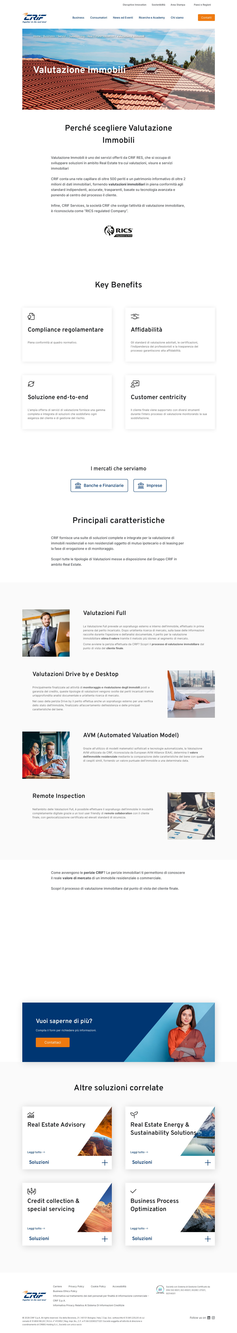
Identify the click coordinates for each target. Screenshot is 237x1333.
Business (49, 36)
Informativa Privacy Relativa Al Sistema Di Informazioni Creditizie (88, 1305)
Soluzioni (39, 1163)
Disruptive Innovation (134, 4)
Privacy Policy (76, 1286)
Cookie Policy (98, 1286)
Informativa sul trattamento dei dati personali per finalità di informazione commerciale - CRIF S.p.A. (101, 1298)
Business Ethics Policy (65, 1291)
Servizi (61, 36)
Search (191, 17)
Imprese (150, 485)
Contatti (206, 17)
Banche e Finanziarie (99, 485)
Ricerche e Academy (152, 17)
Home (37, 36)
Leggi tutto (34, 1152)
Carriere (57, 1286)
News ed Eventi (123, 17)
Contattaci (52, 1042)
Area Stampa (178, 4)
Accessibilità (119, 1286)
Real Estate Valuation (101, 36)
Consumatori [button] (98, 17)
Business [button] (78, 17)
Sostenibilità (158, 4)
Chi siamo (177, 17)
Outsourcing (77, 36)
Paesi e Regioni (202, 4)
